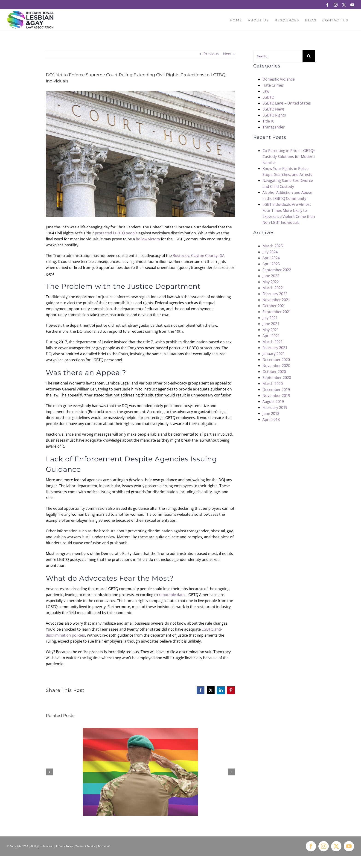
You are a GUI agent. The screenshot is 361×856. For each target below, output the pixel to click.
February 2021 (274, 347)
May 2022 (270, 281)
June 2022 (270, 275)
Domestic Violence (278, 79)
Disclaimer (104, 846)
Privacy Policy (64, 846)
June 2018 (270, 413)
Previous (211, 53)
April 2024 (271, 257)
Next (227, 53)
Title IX (268, 121)
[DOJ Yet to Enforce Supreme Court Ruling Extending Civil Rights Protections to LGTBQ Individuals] (140, 154)
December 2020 (276, 359)
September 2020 (276, 377)
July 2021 (270, 317)
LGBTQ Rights (274, 115)
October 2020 (274, 371)
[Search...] (278, 56)
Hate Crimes (273, 85)
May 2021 (270, 329)
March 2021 (272, 341)
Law (265, 91)
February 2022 (274, 293)
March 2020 (272, 383)
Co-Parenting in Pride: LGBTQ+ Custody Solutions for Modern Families (288, 156)
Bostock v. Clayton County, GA (198, 255)
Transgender (273, 127)
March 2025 (272, 245)
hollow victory (148, 239)
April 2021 (271, 335)
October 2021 (274, 305)
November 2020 (276, 365)
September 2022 (276, 269)
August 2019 (273, 401)
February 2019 (274, 407)
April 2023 (271, 263)
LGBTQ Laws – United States (286, 103)
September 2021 (276, 311)
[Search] (309, 56)
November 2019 (276, 395)
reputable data (172, 594)
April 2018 (271, 419)
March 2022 (272, 287)
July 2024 (270, 251)
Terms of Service (85, 846)
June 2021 (270, 323)
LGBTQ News (273, 109)
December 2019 (276, 389)
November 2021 (276, 299)
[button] (49, 772)
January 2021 (273, 353)
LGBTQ (268, 97)
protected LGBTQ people (116, 233)
